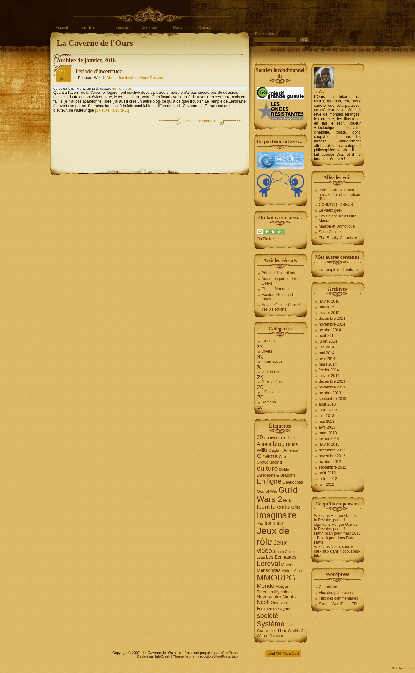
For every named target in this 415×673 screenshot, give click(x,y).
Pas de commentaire (200, 121)
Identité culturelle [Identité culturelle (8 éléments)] (278, 507)
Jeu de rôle (127, 77)
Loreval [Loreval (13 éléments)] (268, 563)
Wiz (322, 91)
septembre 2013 (332, 398)
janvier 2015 (329, 313)
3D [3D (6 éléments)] (260, 437)
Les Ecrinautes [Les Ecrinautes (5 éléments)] (281, 557)
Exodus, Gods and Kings (277, 296)
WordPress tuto (226, 656)
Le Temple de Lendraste (339, 269)
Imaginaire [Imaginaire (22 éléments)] (276, 515)
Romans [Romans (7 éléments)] (267, 609)
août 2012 (327, 473)
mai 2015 (326, 307)
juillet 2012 (328, 479)
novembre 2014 (332, 324)
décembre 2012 (332, 450)
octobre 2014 (330, 330)
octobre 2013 (330, 393)
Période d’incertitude (98, 71)
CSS (295, 653)
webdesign (409, 668)
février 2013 (329, 438)
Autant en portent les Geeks (279, 281)
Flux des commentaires (338, 598)
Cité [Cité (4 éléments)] (282, 456)
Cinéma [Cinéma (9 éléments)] (267, 456)
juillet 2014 (328, 341)
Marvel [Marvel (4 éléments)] (287, 564)
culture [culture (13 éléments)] (267, 468)
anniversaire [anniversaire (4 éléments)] (275, 437)
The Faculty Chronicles (338, 238)
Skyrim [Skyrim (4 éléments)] (284, 609)
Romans (180, 27)
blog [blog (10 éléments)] (279, 443)
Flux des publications (336, 592)
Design (142, 656)
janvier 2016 (329, 301)
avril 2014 (327, 358)
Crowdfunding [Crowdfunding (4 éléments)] (269, 462)
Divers (111, 77)
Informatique (121, 27)
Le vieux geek (330, 210)
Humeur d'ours (122, 88)
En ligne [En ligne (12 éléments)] (269, 481)
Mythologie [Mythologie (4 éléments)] (284, 591)
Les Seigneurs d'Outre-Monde (338, 218)
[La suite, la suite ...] (112, 110)
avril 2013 (327, 427)
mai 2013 (326, 421)
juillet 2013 (328, 410)
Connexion (328, 587)
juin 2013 (326, 416)
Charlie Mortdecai (276, 289)
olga (317, 524)
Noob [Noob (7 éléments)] (263, 602)
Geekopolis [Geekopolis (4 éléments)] (292, 482)
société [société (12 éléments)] (267, 616)
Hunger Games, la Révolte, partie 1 (335, 517)
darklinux (321, 551)
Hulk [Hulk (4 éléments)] (287, 500)
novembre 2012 (332, 456)
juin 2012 (326, 484)
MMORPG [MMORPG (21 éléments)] (276, 577)
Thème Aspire (183, 656)
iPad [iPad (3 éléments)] (260, 523)
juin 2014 (326, 347)
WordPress (229, 653)
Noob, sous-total (344, 547)
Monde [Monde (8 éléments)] (265, 586)
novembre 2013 (332, 387)
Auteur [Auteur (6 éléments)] (264, 444)
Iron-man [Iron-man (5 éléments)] (274, 522)
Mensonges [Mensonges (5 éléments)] (269, 570)
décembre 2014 (332, 318)
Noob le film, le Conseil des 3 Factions (281, 307)
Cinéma (204, 27)
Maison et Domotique (337, 226)
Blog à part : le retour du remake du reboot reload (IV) (339, 194)
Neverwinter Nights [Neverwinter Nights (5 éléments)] (276, 596)
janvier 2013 (329, 444)
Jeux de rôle (89, 27)
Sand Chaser (330, 232)
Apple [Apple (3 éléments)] (292, 438)
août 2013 (327, 404)
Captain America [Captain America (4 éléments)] (283, 450)
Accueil (62, 27)
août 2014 (327, 335)
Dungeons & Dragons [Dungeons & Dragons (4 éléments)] (276, 475)
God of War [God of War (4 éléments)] (267, 491)
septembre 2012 (332, 467)
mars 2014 (328, 364)
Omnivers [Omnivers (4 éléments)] (279, 602)
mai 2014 (326, 353)
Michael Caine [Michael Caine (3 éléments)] (292, 571)
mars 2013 (328, 433)
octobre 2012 (330, 461)
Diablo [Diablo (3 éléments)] (284, 469)
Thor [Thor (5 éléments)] (282, 630)
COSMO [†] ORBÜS (336, 205)
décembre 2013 (332, 381)
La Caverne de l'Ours (95, 43)
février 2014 (329, 370)
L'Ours (143, 77)
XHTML (282, 653)
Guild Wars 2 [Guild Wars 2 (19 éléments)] (277, 494)
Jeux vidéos (152, 27)
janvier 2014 (329, 376)
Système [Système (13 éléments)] (270, 624)
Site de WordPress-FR (338, 604)
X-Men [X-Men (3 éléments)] (278, 636)
